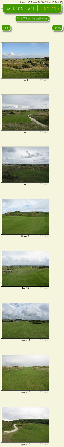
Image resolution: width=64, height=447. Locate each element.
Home (6, 28)
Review (57, 28)
